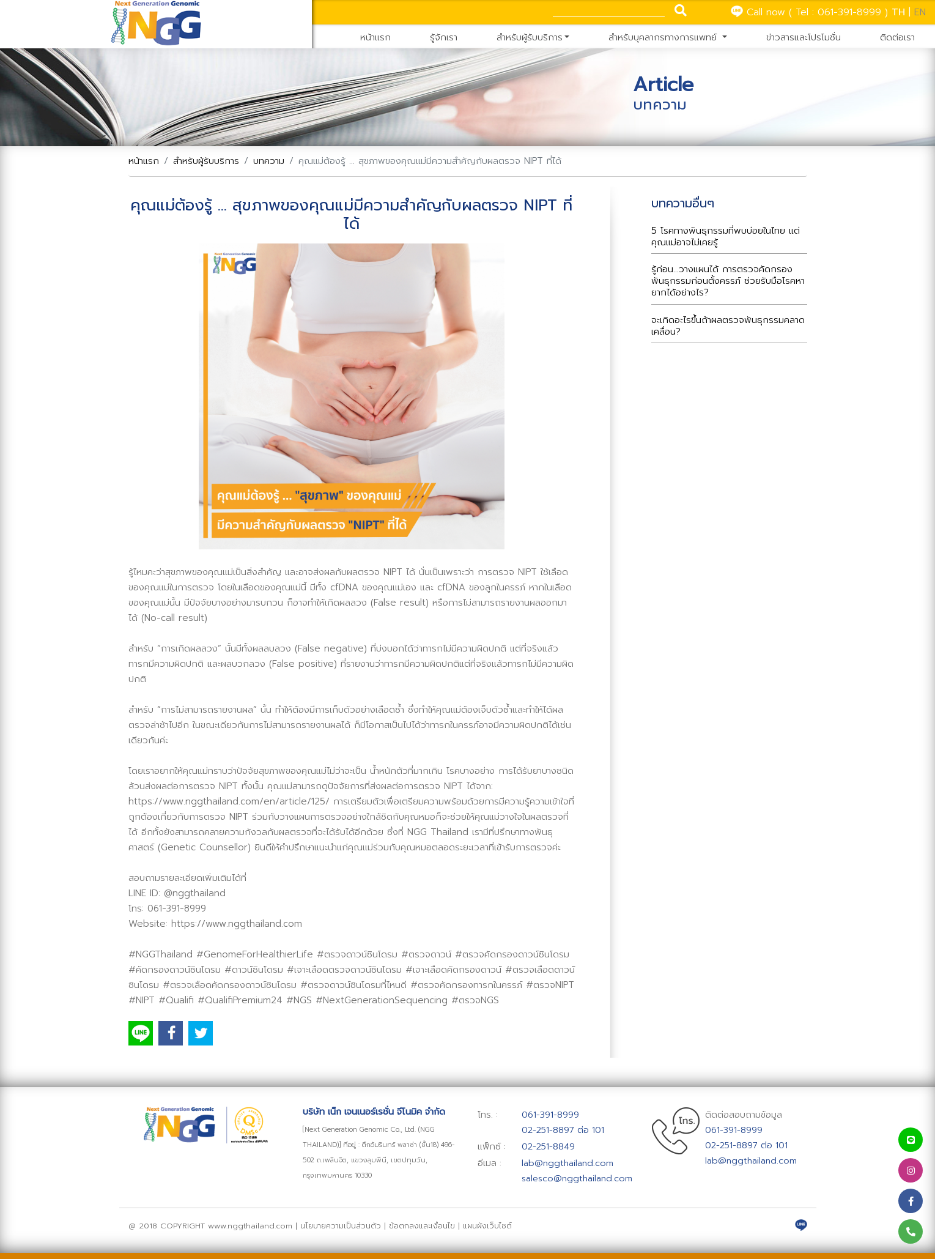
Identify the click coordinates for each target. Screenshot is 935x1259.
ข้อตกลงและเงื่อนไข (423, 1225)
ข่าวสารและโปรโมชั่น (803, 37)
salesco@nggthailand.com (577, 1178)
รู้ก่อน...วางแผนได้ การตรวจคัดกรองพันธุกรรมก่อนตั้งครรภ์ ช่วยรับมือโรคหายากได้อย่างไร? (728, 280)
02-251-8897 (548, 1130)
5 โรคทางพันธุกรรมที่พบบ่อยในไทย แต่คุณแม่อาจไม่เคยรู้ (725, 236)
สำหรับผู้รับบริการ (530, 37)
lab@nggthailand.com (567, 1163)
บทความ (268, 161)
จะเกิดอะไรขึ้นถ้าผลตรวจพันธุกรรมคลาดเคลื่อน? (728, 325)
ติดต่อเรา (897, 37)
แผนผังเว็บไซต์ (487, 1225)
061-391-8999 (849, 12)
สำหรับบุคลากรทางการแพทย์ (664, 37)
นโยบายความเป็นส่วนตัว (340, 1225)
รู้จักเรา (443, 37)
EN (920, 12)
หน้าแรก (375, 37)
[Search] (609, 10)
